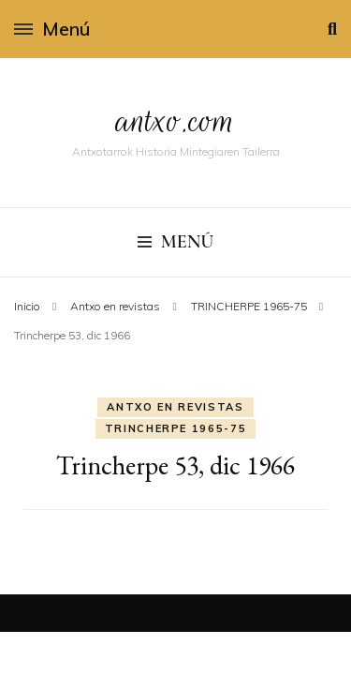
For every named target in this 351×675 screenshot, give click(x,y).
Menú (52, 28)
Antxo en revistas (175, 406)
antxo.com (176, 120)
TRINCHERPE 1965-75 (176, 428)
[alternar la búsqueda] (332, 29)
